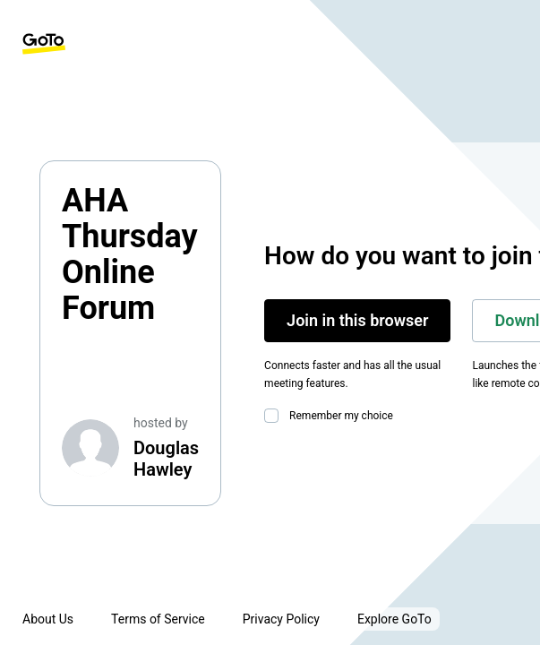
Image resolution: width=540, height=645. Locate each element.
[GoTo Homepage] (43, 44)
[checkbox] (275, 416)
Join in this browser (357, 320)
